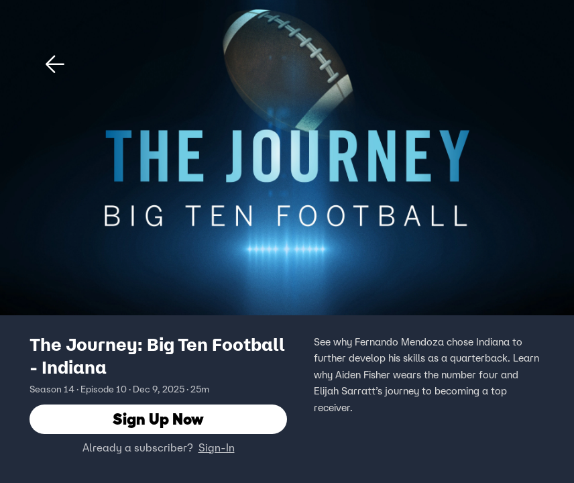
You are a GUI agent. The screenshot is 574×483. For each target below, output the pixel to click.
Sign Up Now (158, 419)
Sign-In (216, 447)
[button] (55, 64)
